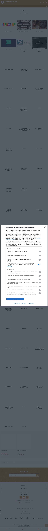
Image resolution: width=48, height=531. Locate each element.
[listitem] (24, 248)
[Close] (45, 228)
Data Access (24, 303)
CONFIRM (15, 299)
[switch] (39, 251)
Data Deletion (17, 303)
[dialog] (24, 265)
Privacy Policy (30, 303)
